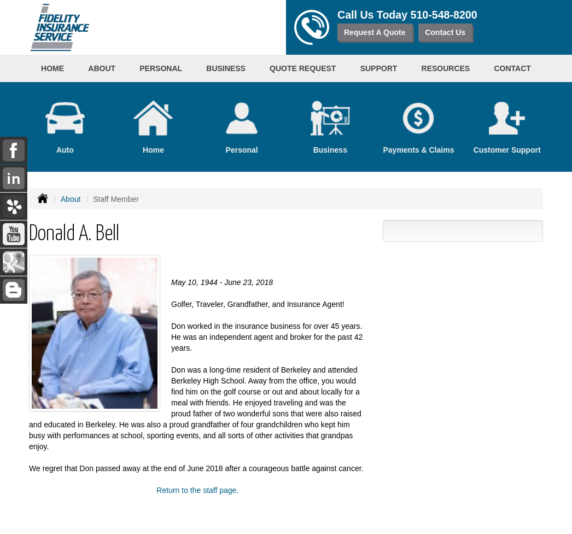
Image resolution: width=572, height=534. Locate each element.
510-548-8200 (444, 15)
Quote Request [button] (303, 68)
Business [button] (226, 68)
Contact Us (445, 32)
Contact (512, 68)
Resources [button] (446, 68)
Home (52, 68)
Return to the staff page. (197, 490)
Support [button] (379, 68)
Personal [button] (160, 68)
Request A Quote (375, 32)
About (71, 199)
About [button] (101, 68)
